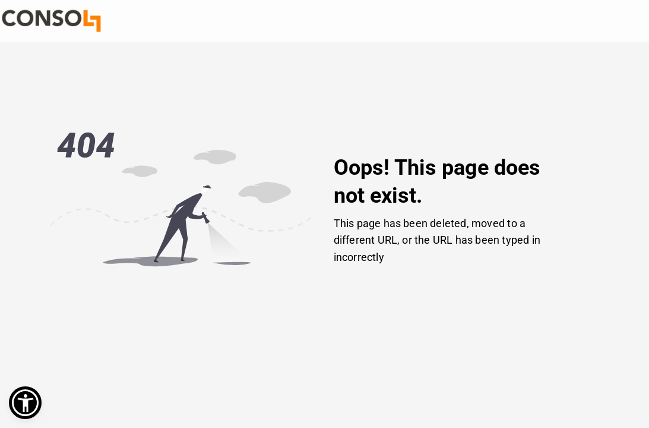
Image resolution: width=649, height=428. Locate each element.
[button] (25, 402)
